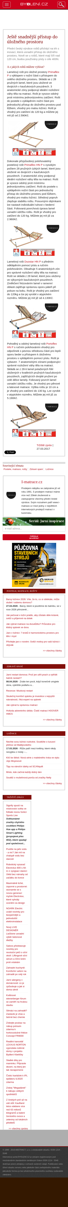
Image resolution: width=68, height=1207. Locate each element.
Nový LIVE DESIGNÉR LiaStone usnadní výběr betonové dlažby (15, 933)
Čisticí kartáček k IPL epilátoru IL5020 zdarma (17, 1078)
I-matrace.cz (31, 481)
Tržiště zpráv (44, 445)
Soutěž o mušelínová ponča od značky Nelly (28, 777)
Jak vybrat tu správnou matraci (21, 705)
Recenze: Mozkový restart (19, 690)
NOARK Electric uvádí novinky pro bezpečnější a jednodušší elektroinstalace (15, 915)
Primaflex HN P (33, 164)
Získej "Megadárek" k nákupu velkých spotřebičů (16, 1091)
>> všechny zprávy (18, 1128)
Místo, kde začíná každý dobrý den (24, 772)
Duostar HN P (32, 261)
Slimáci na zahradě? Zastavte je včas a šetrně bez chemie (16, 1013)
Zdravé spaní (36, 469)
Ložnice (50, 469)
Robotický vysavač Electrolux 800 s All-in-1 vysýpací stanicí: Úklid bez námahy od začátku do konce (17, 871)
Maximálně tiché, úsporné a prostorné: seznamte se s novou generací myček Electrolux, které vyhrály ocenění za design (16, 893)
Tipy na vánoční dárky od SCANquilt (24, 766)
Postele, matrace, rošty (15, 469)
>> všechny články (52, 650)
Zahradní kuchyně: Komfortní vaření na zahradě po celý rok (16, 971)
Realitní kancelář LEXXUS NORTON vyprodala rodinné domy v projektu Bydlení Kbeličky (16, 1048)
